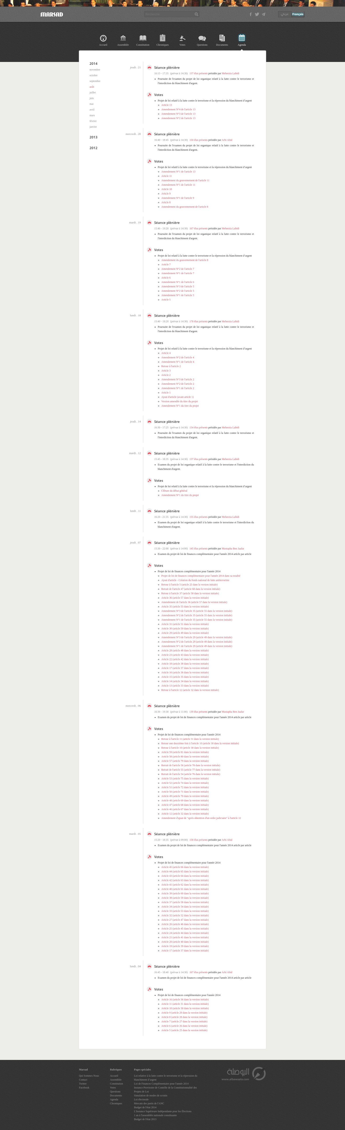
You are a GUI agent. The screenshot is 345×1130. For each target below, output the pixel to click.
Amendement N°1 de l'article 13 (178, 171)
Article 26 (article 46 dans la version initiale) (185, 924)
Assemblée (123, 44)
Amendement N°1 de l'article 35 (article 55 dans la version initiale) (196, 619)
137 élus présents (198, 73)
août (92, 86)
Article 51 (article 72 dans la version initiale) (185, 787)
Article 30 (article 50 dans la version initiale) (185, 628)
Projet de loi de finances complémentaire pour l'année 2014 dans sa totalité (200, 575)
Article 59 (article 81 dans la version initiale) (185, 752)
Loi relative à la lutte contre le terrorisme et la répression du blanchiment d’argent (165, 1077)
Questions (202, 44)
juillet (93, 92)
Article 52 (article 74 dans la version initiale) (185, 782)
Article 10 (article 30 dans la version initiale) (185, 1008)
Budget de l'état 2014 (145, 1107)
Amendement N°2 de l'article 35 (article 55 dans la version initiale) (196, 615)
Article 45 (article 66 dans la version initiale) (185, 867)
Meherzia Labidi (230, 73)
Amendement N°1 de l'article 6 (177, 282)
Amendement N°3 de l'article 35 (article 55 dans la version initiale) (196, 610)
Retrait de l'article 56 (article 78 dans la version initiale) (190, 765)
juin (92, 98)
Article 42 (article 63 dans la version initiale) (185, 880)
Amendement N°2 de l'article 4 (177, 357)
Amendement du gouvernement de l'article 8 (184, 206)
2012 (93, 148)
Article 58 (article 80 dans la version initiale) (185, 756)
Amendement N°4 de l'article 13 (178, 109)
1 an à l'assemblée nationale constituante (155, 1115)
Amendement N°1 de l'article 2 (177, 388)
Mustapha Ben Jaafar (233, 548)
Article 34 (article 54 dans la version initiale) (185, 906)
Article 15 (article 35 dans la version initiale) (185, 676)
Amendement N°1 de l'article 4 (177, 361)
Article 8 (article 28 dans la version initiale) (184, 1017)
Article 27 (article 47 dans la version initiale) (185, 919)
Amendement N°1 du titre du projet (180, 405)
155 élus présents (198, 516)
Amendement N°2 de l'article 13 (178, 118)
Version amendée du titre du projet (179, 401)
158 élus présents (198, 839)
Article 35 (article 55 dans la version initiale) (185, 606)
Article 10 (166, 189)
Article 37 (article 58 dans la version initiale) (185, 902)
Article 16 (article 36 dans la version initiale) (185, 672)
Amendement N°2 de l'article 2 (177, 383)
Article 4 (166, 353)
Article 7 (166, 264)
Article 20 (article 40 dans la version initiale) (185, 941)
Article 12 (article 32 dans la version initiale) (185, 813)
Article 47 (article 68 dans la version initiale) (185, 804)
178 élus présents (198, 321)
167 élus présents (198, 228)
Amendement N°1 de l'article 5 (177, 295)
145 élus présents (198, 548)
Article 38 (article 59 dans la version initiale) (185, 897)
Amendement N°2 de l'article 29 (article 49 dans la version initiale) (196, 641)
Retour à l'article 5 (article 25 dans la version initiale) (189, 584)
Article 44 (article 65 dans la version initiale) (185, 871)
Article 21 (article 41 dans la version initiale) (185, 937)
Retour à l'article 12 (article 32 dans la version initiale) (190, 690)
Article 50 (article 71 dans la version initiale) (185, 791)
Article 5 (166, 299)
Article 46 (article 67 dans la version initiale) (185, 809)
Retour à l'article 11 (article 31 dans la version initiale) (190, 739)
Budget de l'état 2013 (145, 1119)
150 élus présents (198, 139)
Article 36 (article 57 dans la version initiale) (185, 597)
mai (92, 103)
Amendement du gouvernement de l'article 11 (185, 180)
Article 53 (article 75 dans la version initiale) (185, 778)
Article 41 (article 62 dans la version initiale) (185, 884)
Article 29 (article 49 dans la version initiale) (185, 632)
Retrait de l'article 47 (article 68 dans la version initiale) (190, 588)
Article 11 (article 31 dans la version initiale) (185, 1003)
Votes (182, 44)
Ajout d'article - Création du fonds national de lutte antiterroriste (195, 580)
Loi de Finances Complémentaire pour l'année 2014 (161, 1083)
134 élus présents (198, 427)
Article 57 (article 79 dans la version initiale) (185, 760)
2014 (93, 63)
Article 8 (166, 202)
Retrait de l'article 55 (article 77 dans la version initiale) (190, 769)
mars (92, 115)
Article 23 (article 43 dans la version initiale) (185, 654)
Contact (83, 1079)
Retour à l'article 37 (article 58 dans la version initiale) (190, 593)
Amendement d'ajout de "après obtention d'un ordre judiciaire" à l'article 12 (201, 818)
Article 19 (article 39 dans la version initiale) (185, 946)
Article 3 (166, 370)
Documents (222, 44)
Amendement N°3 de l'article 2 (177, 379)
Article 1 (166, 392)
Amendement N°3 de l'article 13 (178, 113)
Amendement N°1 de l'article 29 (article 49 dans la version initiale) (196, 646)
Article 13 (166, 105)
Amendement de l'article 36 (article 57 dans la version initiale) (194, 602)
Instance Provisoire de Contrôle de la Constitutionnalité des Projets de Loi (165, 1089)
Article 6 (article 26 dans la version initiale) (184, 1025)
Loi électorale (141, 1099)
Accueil (103, 44)
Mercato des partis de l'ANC (149, 1103)
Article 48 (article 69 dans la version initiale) (185, 800)
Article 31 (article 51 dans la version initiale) (185, 624)
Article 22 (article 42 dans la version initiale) (185, 659)
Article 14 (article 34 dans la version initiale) (185, 681)
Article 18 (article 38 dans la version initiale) (185, 663)
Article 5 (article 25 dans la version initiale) (184, 1030)
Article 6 (166, 277)
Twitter (82, 1083)
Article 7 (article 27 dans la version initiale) (184, 1021)
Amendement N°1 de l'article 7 (177, 273)
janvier (93, 126)
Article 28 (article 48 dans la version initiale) (185, 650)
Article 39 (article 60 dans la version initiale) (185, 893)
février (93, 121)
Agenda (242, 44)
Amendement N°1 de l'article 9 (177, 197)
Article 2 (166, 375)
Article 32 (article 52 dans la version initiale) (185, 915)
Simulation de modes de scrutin (150, 1095)
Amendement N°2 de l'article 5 (177, 290)
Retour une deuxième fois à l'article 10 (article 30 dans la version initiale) (200, 743)
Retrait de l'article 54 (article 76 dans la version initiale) (190, 774)
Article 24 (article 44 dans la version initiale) (185, 932)
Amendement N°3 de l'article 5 (177, 286)
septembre (95, 81)
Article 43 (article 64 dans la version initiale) (185, 875)
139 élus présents (198, 711)
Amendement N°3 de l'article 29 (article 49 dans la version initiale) (196, 637)
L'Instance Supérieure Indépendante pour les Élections (162, 1111)
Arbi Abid (227, 139)
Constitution (142, 44)
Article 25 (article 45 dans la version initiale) (185, 928)
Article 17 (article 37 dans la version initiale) (185, 668)
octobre (93, 75)
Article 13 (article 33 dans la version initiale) (185, 685)
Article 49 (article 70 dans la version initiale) (185, 796)
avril (92, 109)
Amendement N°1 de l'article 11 (178, 184)
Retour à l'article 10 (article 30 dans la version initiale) (190, 747)
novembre (95, 69)
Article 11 (166, 175)
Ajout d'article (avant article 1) (177, 396)
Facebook (84, 1087)
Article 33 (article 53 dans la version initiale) (185, 911)
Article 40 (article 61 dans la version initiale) (185, 889)
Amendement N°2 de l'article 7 (177, 268)
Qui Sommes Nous (89, 1075)
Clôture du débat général (174, 490)
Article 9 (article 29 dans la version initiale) (184, 1012)
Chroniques (162, 44)
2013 (93, 137)
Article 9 (166, 193)
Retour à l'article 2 (171, 366)
